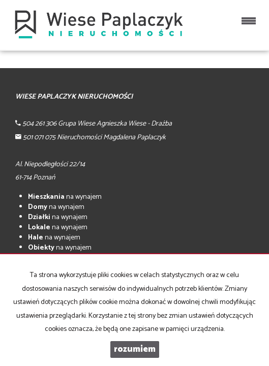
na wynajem (65, 197)
